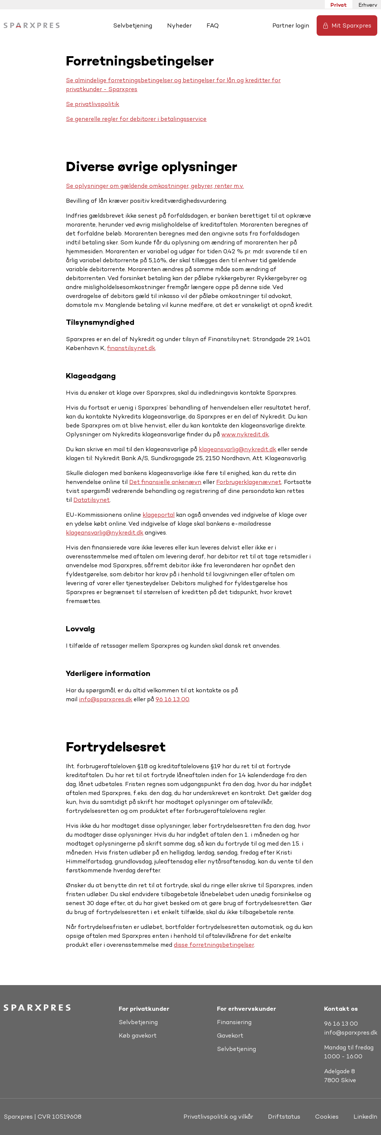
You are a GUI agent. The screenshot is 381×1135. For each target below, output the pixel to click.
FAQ (212, 25)
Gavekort (230, 1035)
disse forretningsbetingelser (214, 945)
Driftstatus (284, 1116)
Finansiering (234, 1022)
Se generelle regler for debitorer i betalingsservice (136, 119)
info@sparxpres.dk (105, 699)
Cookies (327, 1116)
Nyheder (179, 25)
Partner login (290, 25)
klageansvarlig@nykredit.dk (237, 449)
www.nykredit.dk (245, 434)
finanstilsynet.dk (131, 348)
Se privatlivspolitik (92, 104)
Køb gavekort (138, 1035)
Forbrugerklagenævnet (248, 482)
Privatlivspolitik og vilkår (218, 1116)
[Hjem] (32, 25)
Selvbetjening (132, 25)
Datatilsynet (91, 500)
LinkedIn (365, 1116)
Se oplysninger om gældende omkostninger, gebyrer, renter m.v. (155, 186)
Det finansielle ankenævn (165, 482)
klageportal (159, 515)
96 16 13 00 (172, 699)
